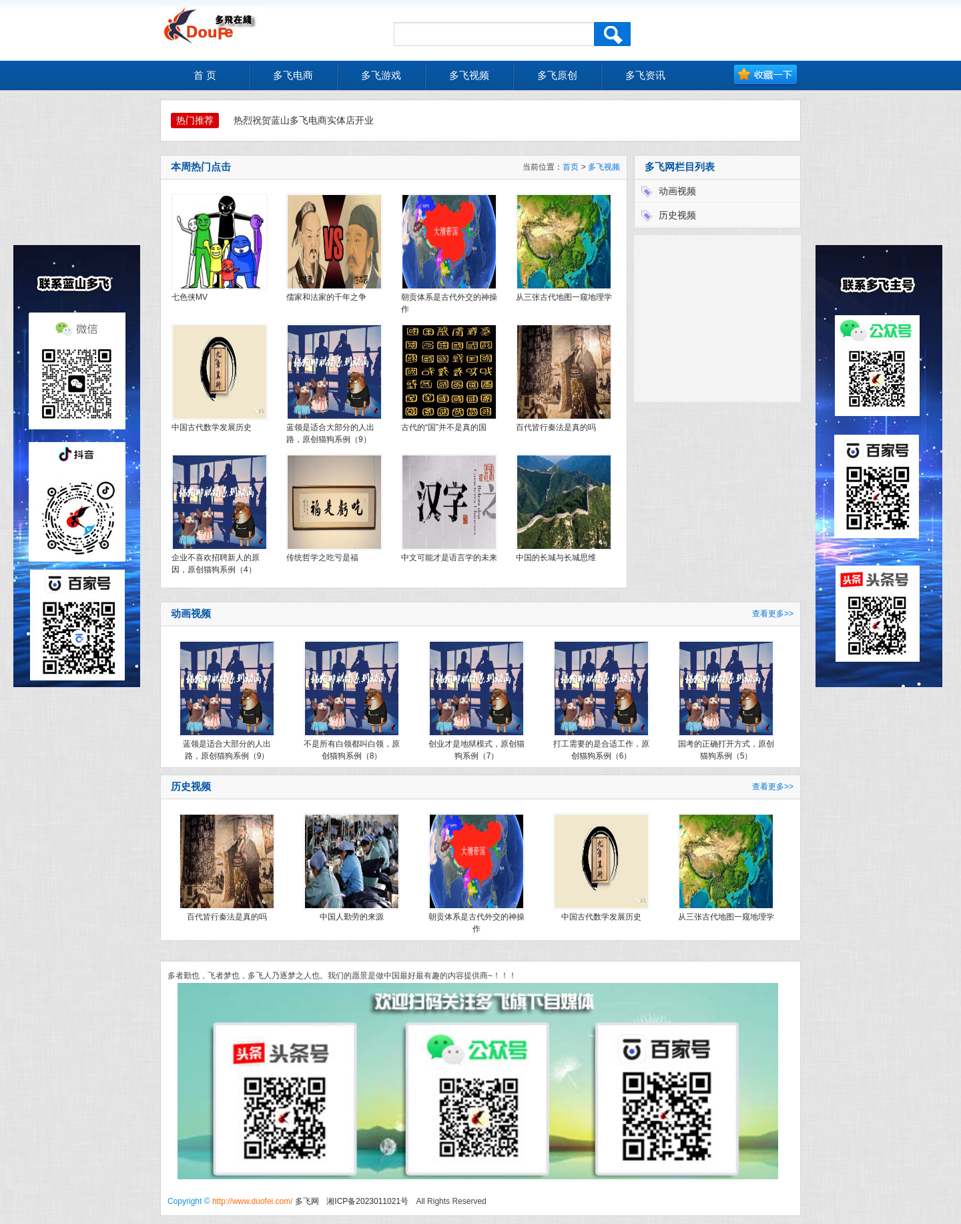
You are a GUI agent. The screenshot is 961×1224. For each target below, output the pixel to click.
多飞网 (307, 1201)
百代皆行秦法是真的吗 (556, 427)
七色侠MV (190, 297)
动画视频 (677, 191)
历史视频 (677, 215)
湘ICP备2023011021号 (367, 1201)
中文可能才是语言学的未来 (449, 557)
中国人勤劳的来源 (352, 917)
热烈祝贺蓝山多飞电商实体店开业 (304, 120)
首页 (571, 167)
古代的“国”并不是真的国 (444, 427)
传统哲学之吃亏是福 (322, 557)
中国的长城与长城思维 (556, 557)
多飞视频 (604, 167)
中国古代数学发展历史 (212, 427)
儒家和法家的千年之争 (326, 297)
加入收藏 (765, 75)
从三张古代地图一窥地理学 (564, 297)
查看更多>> (772, 613)
